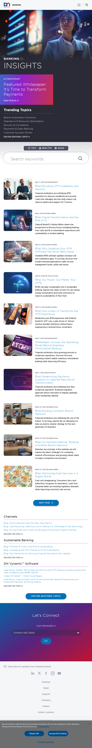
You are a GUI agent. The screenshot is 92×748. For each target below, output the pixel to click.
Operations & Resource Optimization (24, 121)
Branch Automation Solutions (20, 117)
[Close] (89, 724)
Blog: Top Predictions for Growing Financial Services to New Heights (37, 553)
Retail (46, 688)
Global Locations (46, 712)
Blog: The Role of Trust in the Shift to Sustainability (28, 546)
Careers (46, 706)
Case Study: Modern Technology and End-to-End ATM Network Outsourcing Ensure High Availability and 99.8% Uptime (45, 571)
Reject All (34, 734)
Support (46, 694)
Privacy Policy (43, 727)
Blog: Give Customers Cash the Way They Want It (28, 523)
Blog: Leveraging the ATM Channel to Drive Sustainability (31, 550)
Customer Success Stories (18, 132)
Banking (46, 682)
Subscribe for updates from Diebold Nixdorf (29, 666)
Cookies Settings (46, 742)
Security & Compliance (16, 125)
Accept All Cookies (58, 734)
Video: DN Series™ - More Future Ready (23, 576)
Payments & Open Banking (18, 128)
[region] (46, 734)
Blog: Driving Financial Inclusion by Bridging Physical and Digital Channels (40, 530)
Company (46, 700)
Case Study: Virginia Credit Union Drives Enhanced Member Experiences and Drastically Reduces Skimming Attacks (41, 580)
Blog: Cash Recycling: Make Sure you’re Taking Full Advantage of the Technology (43, 526)
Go (46, 641)
